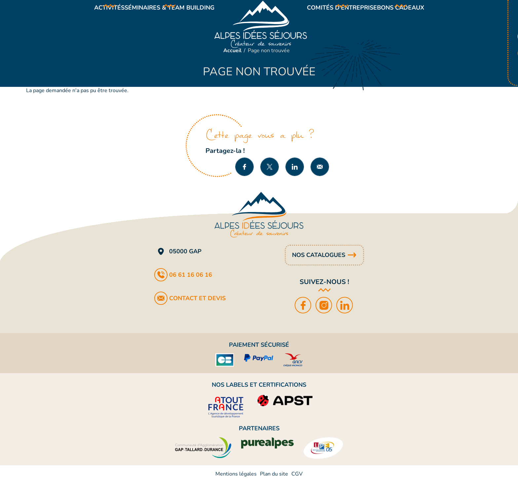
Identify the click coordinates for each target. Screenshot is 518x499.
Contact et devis (197, 315)
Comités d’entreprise (347, 16)
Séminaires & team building (164, 16)
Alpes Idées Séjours (260, 32)
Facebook (303, 321)
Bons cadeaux (415, 16)
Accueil (232, 67)
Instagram (324, 321)
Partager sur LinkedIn (294, 183)
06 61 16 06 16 (190, 291)
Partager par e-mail (320, 183)
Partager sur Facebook (244, 183)
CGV (297, 490)
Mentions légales (236, 490)
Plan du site (274, 490)
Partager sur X (269, 183)
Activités (94, 16)
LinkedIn (345, 321)
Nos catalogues (318, 271)
